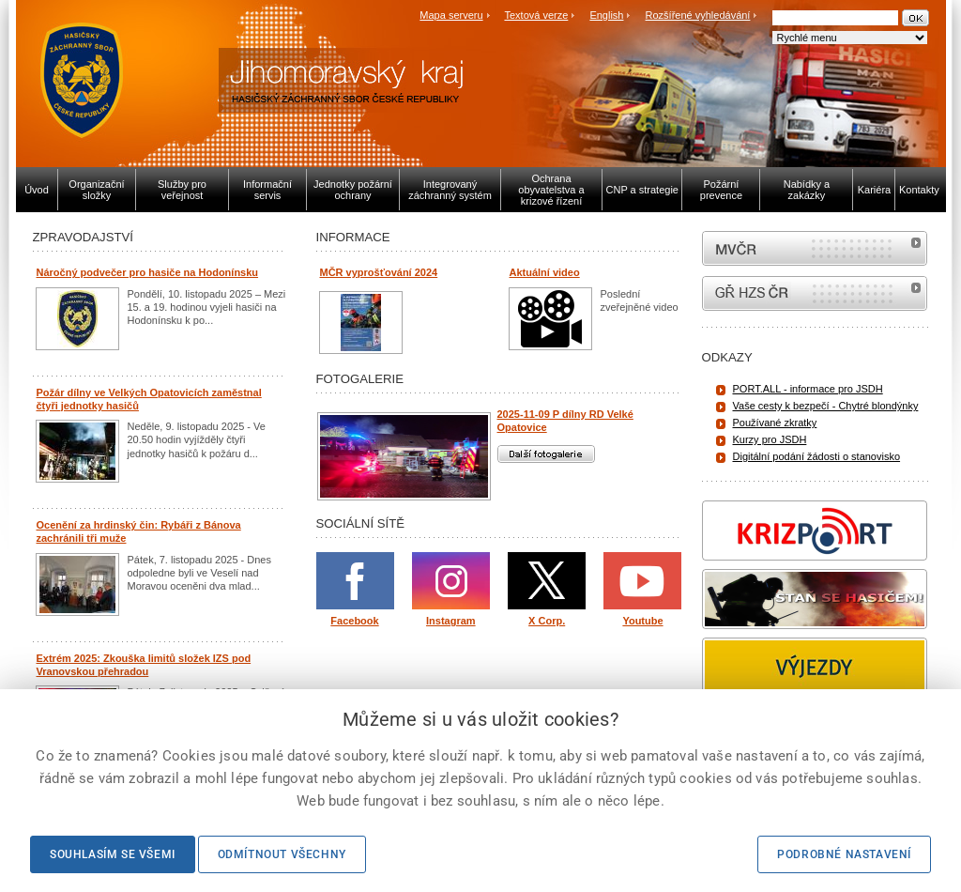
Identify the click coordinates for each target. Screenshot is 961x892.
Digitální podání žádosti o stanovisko (817, 456)
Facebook (354, 620)
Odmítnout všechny (282, 854)
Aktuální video (545, 272)
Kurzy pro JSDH (770, 439)
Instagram (451, 620)
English (606, 15)
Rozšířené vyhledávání (698, 15)
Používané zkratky (775, 422)
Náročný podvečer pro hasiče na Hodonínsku (148, 272)
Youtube (642, 620)
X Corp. (546, 620)
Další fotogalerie (546, 454)
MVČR (814, 248)
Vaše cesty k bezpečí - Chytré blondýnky (826, 405)
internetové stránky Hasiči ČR (814, 293)
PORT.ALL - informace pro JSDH (808, 388)
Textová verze (536, 15)
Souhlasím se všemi (112, 854)
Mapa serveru (450, 15)
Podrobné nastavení (844, 854)
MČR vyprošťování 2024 (379, 272)
